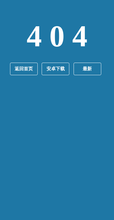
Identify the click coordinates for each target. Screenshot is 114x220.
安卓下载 (56, 68)
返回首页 (24, 68)
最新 (87, 68)
